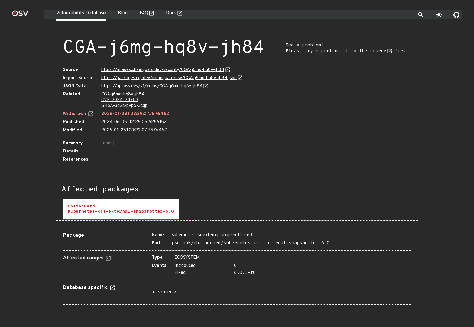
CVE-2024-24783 (119, 100)
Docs (171, 13)
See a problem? (305, 45)
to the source (368, 51)
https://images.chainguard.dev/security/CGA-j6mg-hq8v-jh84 (162, 70)
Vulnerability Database (81, 13)
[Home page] (20, 15)
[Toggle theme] (439, 15)
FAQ (144, 13)
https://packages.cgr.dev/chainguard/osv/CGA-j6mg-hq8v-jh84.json (169, 78)
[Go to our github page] (456, 15)
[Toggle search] (421, 15)
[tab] (121, 209)
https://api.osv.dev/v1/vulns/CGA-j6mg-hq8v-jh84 (152, 86)
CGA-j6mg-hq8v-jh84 (122, 94)
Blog (123, 13)
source (167, 292)
